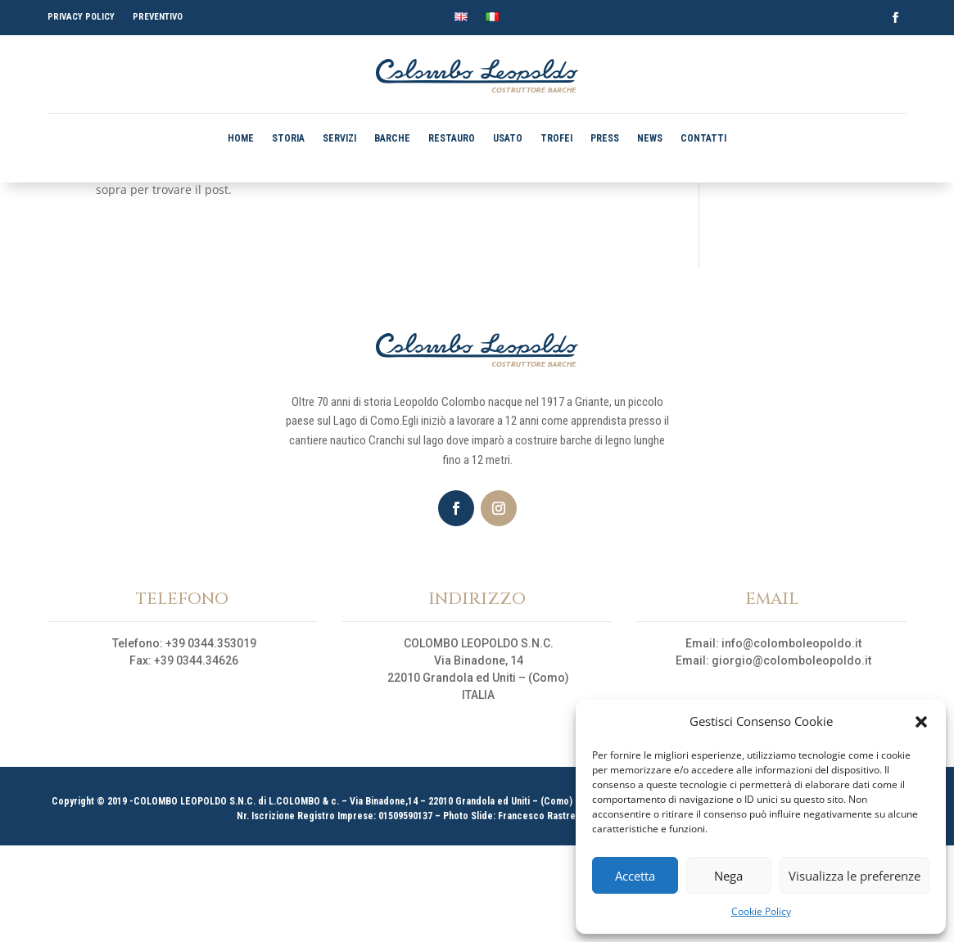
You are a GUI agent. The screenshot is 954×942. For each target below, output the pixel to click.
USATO (507, 138)
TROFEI (556, 138)
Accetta (635, 876)
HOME (241, 138)
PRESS (604, 138)
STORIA (288, 138)
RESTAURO (451, 138)
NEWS (649, 138)
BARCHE (392, 138)
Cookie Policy (761, 911)
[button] (921, 722)
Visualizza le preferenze (854, 876)
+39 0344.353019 (210, 739)
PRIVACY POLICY (81, 16)
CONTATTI (703, 138)
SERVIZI (339, 138)
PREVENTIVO (158, 16)
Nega (728, 876)
